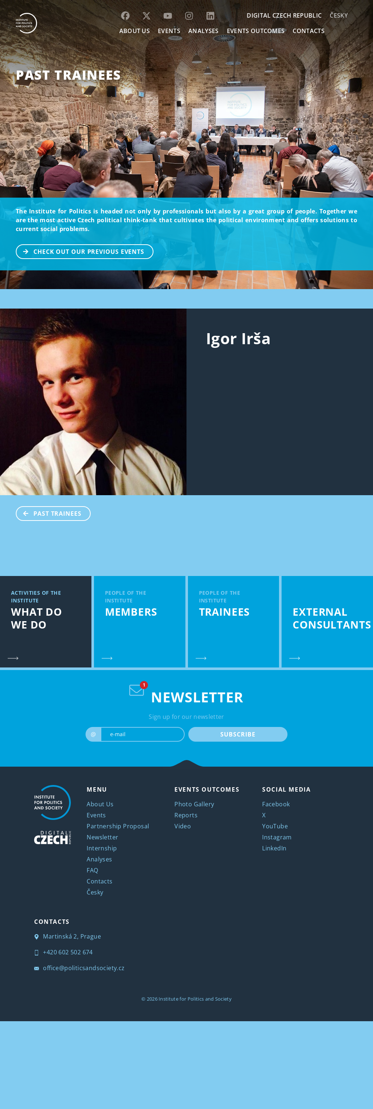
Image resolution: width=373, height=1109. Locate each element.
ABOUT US (134, 31)
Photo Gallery (194, 804)
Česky (339, 15)
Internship (102, 848)
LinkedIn (274, 848)
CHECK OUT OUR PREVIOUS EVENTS (80, 251)
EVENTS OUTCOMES (256, 31)
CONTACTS (309, 31)
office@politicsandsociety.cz (79, 968)
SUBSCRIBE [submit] (237, 734)
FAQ (92, 870)
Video (182, 826)
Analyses (203, 31)
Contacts (99, 881)
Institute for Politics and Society (195, 998)
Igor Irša (238, 338)
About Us (100, 804)
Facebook (276, 804)
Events (96, 815)
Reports (186, 815)
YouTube (275, 826)
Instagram (277, 837)
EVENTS (169, 31)
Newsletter (102, 837)
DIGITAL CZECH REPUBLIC (284, 15)
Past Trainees (68, 74)
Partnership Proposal (118, 826)
